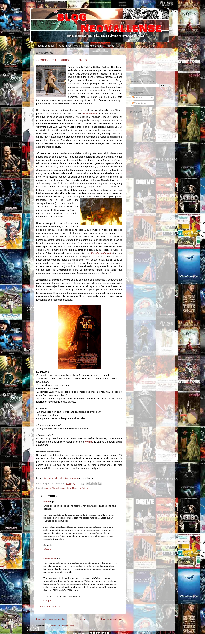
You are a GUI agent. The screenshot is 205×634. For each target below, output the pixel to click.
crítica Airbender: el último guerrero (60, 478)
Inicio (82, 619)
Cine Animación (92, 45)
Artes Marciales (53, 488)
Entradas (137, 97)
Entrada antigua (112, 619)
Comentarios (139, 103)
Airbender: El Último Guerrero (61, 60)
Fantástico (83, 488)
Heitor (46, 501)
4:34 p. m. (48, 600)
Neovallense (49, 559)
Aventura (66, 488)
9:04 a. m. (48, 549)
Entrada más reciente (50, 619)
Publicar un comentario (51, 606)
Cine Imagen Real (68, 45)
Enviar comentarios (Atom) (62, 626)
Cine (74, 488)
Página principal (45, 45)
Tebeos (110, 45)
